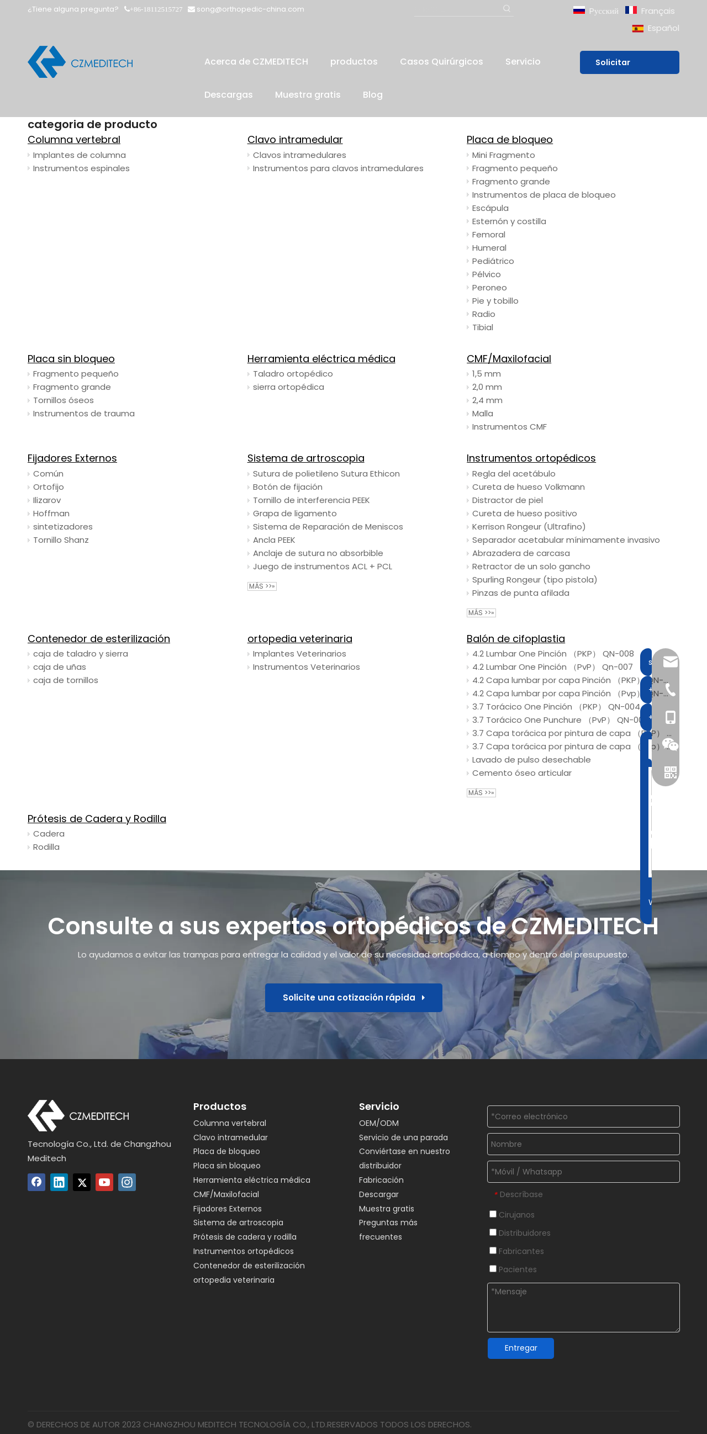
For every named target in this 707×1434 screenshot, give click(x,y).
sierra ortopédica (288, 387)
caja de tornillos (65, 680)
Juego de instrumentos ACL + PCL (322, 566)
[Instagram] (127, 1182)
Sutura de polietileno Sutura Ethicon (326, 473)
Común (48, 473)
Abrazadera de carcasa (521, 553)
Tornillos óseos (63, 400)
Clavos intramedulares (299, 155)
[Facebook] (36, 1182)
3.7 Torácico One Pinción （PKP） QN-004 (556, 706)
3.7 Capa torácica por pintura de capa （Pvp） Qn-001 (572, 746)
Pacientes (513, 1269)
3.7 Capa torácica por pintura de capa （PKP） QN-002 (572, 733)
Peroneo (489, 287)
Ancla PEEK (274, 540)
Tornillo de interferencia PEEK (311, 500)
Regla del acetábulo (514, 473)
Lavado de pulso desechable (531, 759)
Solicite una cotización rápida (354, 997)
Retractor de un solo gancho (531, 566)
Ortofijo (48, 487)
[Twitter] (82, 1182)
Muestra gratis (386, 1208)
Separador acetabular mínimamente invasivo (566, 540)
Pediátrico (493, 261)
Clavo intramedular (295, 139)
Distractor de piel (507, 500)
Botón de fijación (288, 487)
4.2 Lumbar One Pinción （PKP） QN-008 (553, 653)
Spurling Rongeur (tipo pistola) (535, 579)
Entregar (521, 1347)
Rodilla (46, 847)
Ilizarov (47, 500)
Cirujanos (512, 1214)
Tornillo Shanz (61, 540)
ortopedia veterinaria (299, 638)
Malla (482, 413)
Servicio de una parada (403, 1137)
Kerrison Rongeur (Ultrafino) (529, 526)
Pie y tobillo (495, 300)
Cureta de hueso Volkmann (528, 487)
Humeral (489, 247)
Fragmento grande (511, 181)
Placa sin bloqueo (71, 359)
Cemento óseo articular (522, 773)
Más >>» (262, 586)
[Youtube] (104, 1182)
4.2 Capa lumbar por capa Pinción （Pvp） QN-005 (572, 693)
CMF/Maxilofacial (509, 359)
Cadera (49, 833)
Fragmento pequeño (515, 168)
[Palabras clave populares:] (507, 9)
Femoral (488, 234)
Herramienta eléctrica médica (321, 359)
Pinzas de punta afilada (520, 593)
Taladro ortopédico (293, 373)
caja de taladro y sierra (80, 653)
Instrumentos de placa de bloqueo (544, 194)
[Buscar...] (457, 9)
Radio (483, 314)
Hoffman (51, 513)
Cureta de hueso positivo (524, 513)
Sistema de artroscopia (306, 458)
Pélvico (486, 274)
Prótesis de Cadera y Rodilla (97, 819)
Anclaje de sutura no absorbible (318, 553)
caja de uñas (59, 667)
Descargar (379, 1194)
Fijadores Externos (72, 458)
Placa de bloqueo (510, 139)
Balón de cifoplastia (516, 638)
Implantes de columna (79, 155)
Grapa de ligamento (295, 513)
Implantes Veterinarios (299, 653)
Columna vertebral (74, 139)
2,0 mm (487, 387)
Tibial (482, 327)
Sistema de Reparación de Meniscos (328, 526)
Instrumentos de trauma (84, 413)
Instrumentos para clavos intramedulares (338, 168)
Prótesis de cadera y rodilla (245, 1236)
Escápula (490, 208)
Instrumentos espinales (81, 168)
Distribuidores (520, 1233)
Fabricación (381, 1180)
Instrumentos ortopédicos (531, 458)
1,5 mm (486, 373)
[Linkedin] (59, 1182)
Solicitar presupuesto (625, 65)
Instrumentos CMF (509, 426)
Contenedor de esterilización (99, 638)
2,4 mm (487, 400)
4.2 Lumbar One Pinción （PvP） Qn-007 (552, 667)
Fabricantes (516, 1251)
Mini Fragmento (503, 155)
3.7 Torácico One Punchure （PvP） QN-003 (560, 720)
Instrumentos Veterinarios (306, 667)
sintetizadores (63, 526)
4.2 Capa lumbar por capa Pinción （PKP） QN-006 (572, 680)
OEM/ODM (379, 1123)
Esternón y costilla (509, 221)
